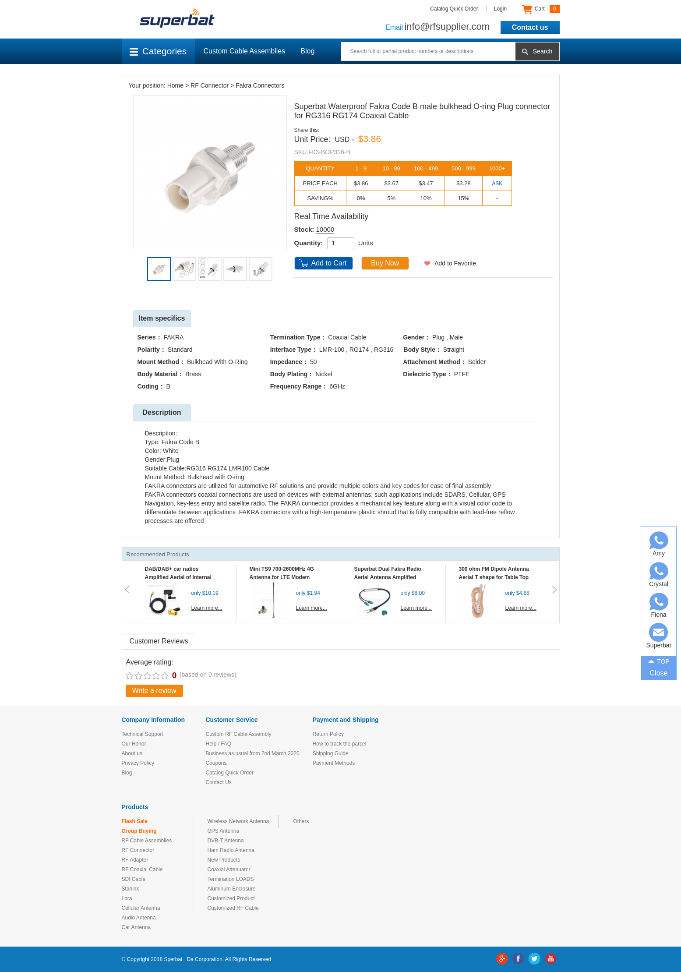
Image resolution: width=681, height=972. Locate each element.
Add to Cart (329, 263)
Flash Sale (135, 821)
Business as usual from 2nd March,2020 (253, 753)
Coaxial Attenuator (229, 869)
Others (301, 821)
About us (132, 753)
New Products (224, 860)
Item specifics (162, 318)
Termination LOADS (231, 879)
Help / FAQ (219, 744)
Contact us (530, 27)
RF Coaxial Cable (142, 869)
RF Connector (210, 85)
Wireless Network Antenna (238, 821)
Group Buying (139, 831)
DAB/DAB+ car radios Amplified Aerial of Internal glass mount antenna (178, 577)
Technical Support (142, 734)
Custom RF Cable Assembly (239, 734)
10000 (325, 229)
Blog (307, 51)
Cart (540, 9)
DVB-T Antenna (226, 841)
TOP (659, 661)
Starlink (130, 889)
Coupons (216, 763)
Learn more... (206, 608)
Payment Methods (334, 763)
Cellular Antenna (141, 908)
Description (161, 412)
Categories (158, 51)
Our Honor (134, 744)
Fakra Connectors (260, 85)
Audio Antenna (139, 918)
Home (175, 85)
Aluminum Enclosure (232, 889)
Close (659, 673)
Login (500, 9)
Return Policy (328, 734)
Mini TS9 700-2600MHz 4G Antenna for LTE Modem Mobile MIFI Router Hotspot (284, 577)
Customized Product (231, 898)
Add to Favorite (455, 263)
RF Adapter (135, 860)
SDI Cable (134, 879)
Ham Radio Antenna (231, 850)
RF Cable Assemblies (147, 841)
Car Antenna (136, 927)
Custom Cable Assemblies (245, 51)
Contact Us (219, 782)
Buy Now (385, 263)
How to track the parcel (340, 744)
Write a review (154, 690)
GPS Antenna (224, 831)
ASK (497, 183)
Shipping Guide (331, 753)
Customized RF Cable (233, 908)
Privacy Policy (138, 763)
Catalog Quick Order (454, 9)
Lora (127, 898)
